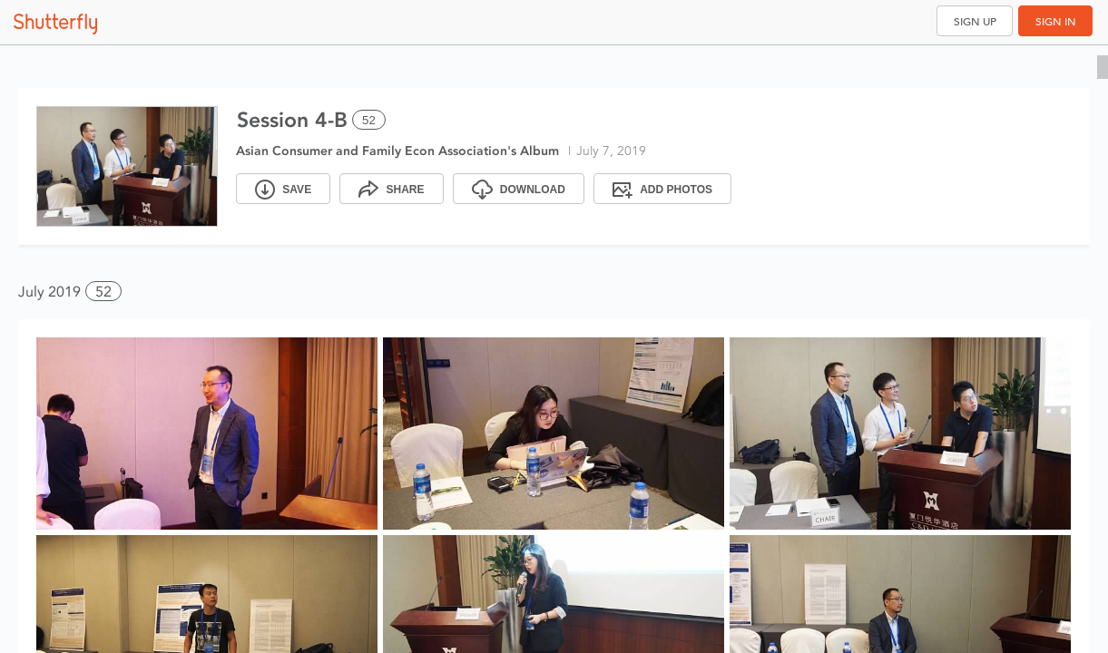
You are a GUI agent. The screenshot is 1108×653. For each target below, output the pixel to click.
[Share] (391, 188)
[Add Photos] (662, 188)
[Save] (283, 188)
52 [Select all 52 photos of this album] (369, 120)
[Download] (518, 188)
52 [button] (103, 291)
